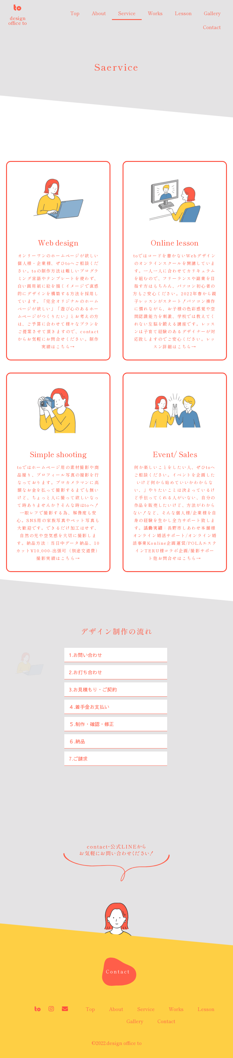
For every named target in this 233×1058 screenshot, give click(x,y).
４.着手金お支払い (89, 706)
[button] (118, 971)
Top (74, 13)
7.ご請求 (78, 758)
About (99, 13)
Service (127, 13)
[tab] (115, 655)
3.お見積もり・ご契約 (93, 689)
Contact (212, 27)
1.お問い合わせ (85, 654)
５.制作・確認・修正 (91, 724)
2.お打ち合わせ (85, 672)
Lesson (183, 13)
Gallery (212, 13)
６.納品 (77, 741)
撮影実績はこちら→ (58, 558)
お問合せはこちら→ (179, 558)
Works (155, 13)
